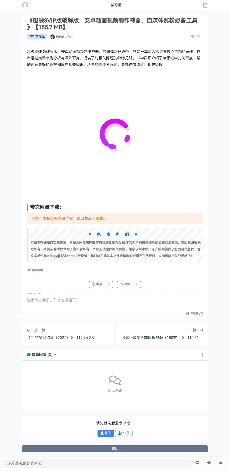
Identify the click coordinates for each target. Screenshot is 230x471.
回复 (84, 219)
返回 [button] (115, 449)
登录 (105, 433)
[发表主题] (205, 6)
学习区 (37, 36)
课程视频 (35, 270)
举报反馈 (194, 313)
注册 (124, 433)
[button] (55, 355)
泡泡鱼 (60, 36)
